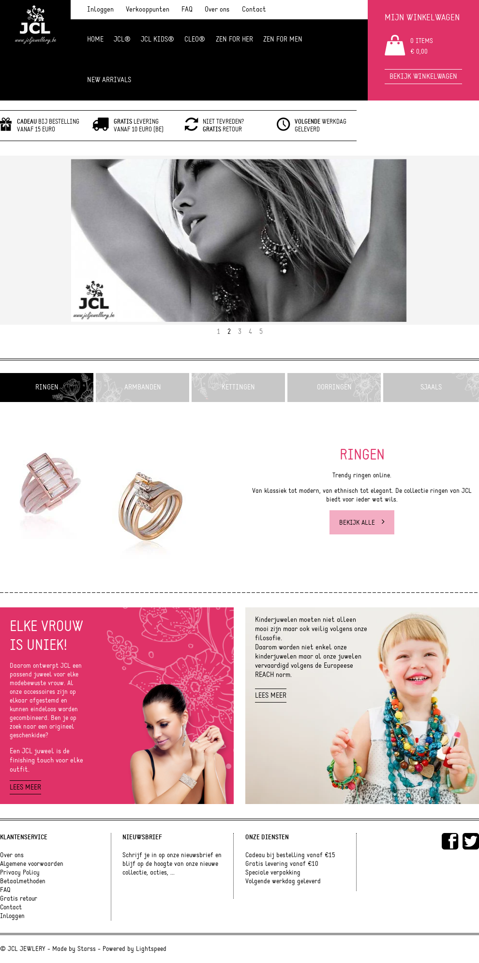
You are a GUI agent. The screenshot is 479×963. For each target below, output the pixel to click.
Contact (254, 9)
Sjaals (431, 387)
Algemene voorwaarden (31, 864)
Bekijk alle (362, 522)
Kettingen (238, 387)
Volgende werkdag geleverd (283, 881)
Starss (86, 949)
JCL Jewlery (35, 30)
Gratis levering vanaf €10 (281, 864)
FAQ (187, 9)
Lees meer (25, 787)
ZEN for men (282, 39)
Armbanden (142, 387)
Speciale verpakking (272, 872)
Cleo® (194, 39)
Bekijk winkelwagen (423, 76)
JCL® (122, 39)
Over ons (217, 9)
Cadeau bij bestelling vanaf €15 (290, 855)
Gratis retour (18, 898)
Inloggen (100, 9)
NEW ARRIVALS (109, 80)
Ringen (47, 387)
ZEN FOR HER (234, 39)
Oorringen (334, 387)
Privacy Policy (20, 872)
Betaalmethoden (22, 881)
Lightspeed (151, 949)
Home (95, 39)
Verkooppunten (147, 9)
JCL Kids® (157, 39)
